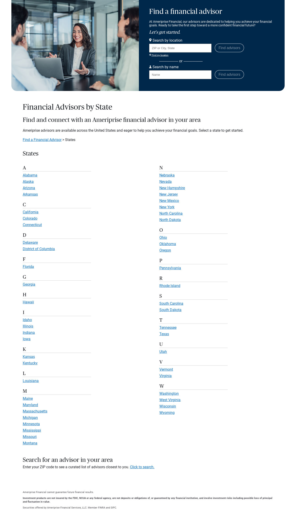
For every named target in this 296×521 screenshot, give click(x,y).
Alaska (28, 181)
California (30, 212)
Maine (28, 398)
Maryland (30, 405)
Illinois (28, 326)
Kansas (29, 357)
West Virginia (170, 400)
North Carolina (171, 213)
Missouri (30, 437)
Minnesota (31, 424)
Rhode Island (169, 286)
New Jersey (168, 194)
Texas (164, 334)
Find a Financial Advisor (42, 140)
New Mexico (169, 201)
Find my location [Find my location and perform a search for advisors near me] (158, 55)
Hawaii (28, 302)
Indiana (29, 332)
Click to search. (142, 467)
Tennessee (167, 327)
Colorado (30, 218)
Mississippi (32, 430)
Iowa (27, 339)
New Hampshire (172, 188)
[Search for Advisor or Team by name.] (180, 74)
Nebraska (167, 175)
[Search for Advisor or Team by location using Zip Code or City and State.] (180, 48)
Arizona (29, 188)
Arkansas (30, 194)
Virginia (165, 376)
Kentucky (30, 363)
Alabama (30, 175)
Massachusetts (35, 411)
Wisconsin (167, 406)
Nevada (165, 181)
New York (166, 207)
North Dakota (170, 220)
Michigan (30, 417)
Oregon (165, 250)
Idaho (27, 320)
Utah (163, 352)
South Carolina (171, 303)
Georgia (29, 284)
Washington (169, 393)
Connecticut (32, 225)
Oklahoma (167, 244)
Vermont (166, 369)
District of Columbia (39, 249)
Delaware (30, 242)
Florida (28, 266)
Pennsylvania (170, 268)
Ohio (163, 237)
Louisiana (31, 381)
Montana (30, 443)
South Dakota (170, 310)
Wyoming (167, 412)
